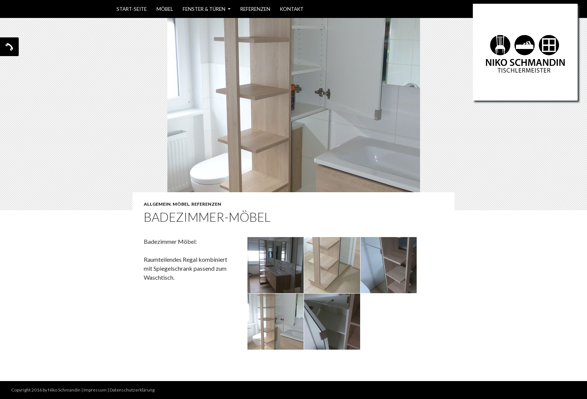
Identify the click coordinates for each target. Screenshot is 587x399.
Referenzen (255, 9)
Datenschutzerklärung (132, 390)
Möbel (164, 9)
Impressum (95, 390)
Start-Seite (131, 9)
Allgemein (157, 204)
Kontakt (292, 9)
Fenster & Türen (204, 9)
